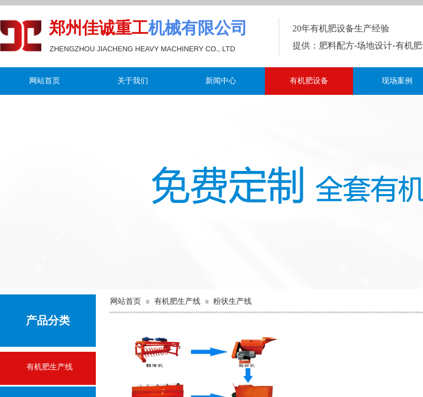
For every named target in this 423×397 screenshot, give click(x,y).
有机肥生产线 (177, 301)
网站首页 (44, 81)
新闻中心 (220, 81)
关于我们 (132, 81)
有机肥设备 (309, 81)
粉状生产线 (232, 301)
